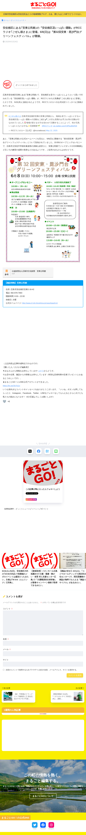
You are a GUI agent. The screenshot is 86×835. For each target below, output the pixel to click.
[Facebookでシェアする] (38, 451)
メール (7, 650)
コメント (8, 609)
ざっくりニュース (23, 509)
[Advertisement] (43, 61)
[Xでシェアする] (30, 451)
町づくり (44, 509)
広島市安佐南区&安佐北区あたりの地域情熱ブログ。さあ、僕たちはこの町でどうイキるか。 (43, 14)
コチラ (41, 371)
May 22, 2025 (52, 130)
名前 (6, 639)
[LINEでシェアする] (56, 451)
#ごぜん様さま (15, 116)
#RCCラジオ (47, 126)
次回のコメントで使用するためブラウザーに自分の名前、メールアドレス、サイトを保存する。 (42, 670)
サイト (6, 660)
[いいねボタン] (4, 401)
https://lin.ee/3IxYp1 (11, 386)
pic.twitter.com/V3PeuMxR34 (65, 126)
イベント (35, 509)
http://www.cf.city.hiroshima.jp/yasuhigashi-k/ (40, 303)
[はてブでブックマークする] (47, 451)
